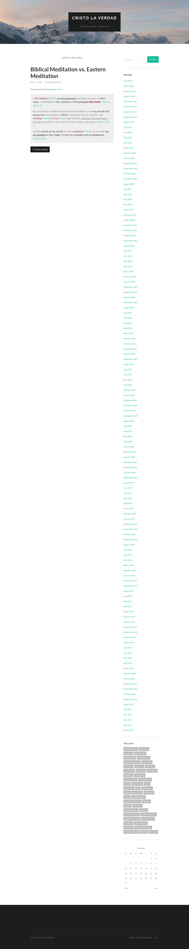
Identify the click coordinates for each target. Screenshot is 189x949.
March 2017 (128, 611)
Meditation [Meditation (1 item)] (147, 788)
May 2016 (127, 658)
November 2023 (130, 230)
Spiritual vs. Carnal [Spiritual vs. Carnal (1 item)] (132, 819)
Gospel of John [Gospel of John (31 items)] (130, 779)
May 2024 (127, 199)
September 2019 (130, 477)
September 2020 (130, 416)
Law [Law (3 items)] (138, 788)
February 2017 (129, 617)
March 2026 (128, 86)
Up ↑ (157, 938)
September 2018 (130, 539)
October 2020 (129, 410)
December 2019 (130, 462)
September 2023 (130, 240)
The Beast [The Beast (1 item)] (128, 823)
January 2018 (129, 575)
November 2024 (130, 168)
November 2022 (130, 292)
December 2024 (130, 163)
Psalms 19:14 (39, 138)
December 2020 (130, 400)
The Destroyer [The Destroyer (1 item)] (140, 823)
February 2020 (129, 452)
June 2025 (127, 132)
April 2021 (127, 385)
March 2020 (128, 447)
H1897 (47, 118)
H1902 (88, 131)
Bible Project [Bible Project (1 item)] (140, 753)
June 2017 (127, 596)
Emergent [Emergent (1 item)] (140, 771)
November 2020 (130, 405)
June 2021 (127, 374)
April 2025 (127, 143)
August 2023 (128, 246)
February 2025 (129, 153)
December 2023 (130, 225)
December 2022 (130, 287)
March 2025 (128, 148)
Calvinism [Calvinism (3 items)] (128, 766)
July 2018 (127, 550)
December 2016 (130, 627)
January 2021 (129, 395)
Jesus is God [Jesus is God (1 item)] (137, 784)
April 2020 (127, 441)
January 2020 (129, 457)
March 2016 (128, 668)
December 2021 (130, 349)
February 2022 (129, 338)
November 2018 (130, 529)
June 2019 (127, 493)
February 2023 (129, 276)
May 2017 (127, 601)
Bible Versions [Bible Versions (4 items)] (143, 758)
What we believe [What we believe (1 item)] (131, 832)
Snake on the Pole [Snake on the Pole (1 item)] (131, 814)
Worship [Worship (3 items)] (153, 832)
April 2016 (127, 663)
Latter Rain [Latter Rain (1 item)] (129, 788)
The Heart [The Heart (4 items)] (128, 827)
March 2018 (128, 565)
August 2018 (128, 544)
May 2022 (127, 323)
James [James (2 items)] (127, 784)
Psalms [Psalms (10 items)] (127, 806)
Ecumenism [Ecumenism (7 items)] (129, 771)
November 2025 (130, 106)
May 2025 (127, 137)
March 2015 (128, 730)
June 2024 (127, 194)
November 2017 (130, 580)
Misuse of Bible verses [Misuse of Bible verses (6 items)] (133, 792)
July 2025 (127, 127)
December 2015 (130, 683)
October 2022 (129, 297)
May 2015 (127, 720)
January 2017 (129, 622)
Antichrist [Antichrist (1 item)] (144, 749)
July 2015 (127, 709)
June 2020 (127, 431)
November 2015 (130, 689)
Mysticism (58, 89)
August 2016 (128, 642)
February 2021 (129, 390)
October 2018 (129, 534)
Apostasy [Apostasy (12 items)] (128, 753)
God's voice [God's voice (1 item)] (139, 775)
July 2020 (127, 426)
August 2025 (128, 122)
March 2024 (128, 209)
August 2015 (128, 704)
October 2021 (129, 354)
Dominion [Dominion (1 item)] (150, 766)
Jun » (156, 888)
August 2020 (128, 421)
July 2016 (127, 647)
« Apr (126, 888)
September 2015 (130, 699)
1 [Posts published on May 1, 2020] (151, 858)
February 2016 (129, 673)
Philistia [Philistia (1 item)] (146, 801)
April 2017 (127, 606)
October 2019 (129, 472)
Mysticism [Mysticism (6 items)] (149, 792)
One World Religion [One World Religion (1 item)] (132, 801)
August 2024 (128, 184)
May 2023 (127, 261)
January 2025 (129, 158)
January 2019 (129, 519)
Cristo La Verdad (94, 18)
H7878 (52, 98)
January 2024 (129, 220)
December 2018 (130, 524)
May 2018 (127, 560)
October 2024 (129, 173)
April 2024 (127, 204)
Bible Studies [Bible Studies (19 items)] (130, 758)
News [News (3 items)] (127, 797)
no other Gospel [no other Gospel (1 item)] (138, 797)
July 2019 (127, 488)
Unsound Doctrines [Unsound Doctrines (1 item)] (143, 827)
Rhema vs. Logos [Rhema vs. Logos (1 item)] (131, 810)
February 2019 (129, 513)
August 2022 (128, 307)
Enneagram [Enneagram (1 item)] (152, 771)
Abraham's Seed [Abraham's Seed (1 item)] (131, 749)
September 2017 (130, 586)
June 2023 (127, 256)
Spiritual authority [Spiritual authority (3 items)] (149, 814)
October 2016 (129, 637)
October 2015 (129, 694)
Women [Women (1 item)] (144, 832)
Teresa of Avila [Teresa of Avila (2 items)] (148, 819)
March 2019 (128, 508)
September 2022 (130, 302)
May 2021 (127, 379)
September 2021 (130, 359)
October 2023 (129, 235)
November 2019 (130, 467)
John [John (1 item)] (147, 784)
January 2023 (129, 282)
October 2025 (129, 112)
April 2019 (127, 503)
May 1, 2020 (36, 82)
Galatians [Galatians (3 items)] (128, 775)
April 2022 (127, 328)
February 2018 (129, 570)
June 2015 (127, 714)
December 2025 (130, 101)
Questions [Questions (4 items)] (137, 806)
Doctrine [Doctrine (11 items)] (139, 766)
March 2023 (128, 271)
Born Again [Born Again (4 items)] (147, 762)
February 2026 (129, 91)
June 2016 (127, 653)
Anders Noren (145, 938)
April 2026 (127, 81)
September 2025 (130, 117)
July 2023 (127, 251)
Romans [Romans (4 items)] (144, 810)
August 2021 (128, 364)
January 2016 (129, 678)
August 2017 (128, 591)
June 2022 (127, 318)
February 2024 (129, 215)
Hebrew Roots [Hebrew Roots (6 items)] (144, 779)
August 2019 (128, 483)
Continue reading (40, 149)
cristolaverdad (53, 82)
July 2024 (127, 189)
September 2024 (130, 179)
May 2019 (127, 498)
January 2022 (129, 343)
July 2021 (127, 369)
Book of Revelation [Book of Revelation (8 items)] (132, 762)
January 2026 (129, 96)
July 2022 (127, 313)
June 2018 (127, 555)
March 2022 (128, 333)
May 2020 (127, 436)
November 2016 (130, 632)
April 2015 (127, 725)
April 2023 (127, 266)
